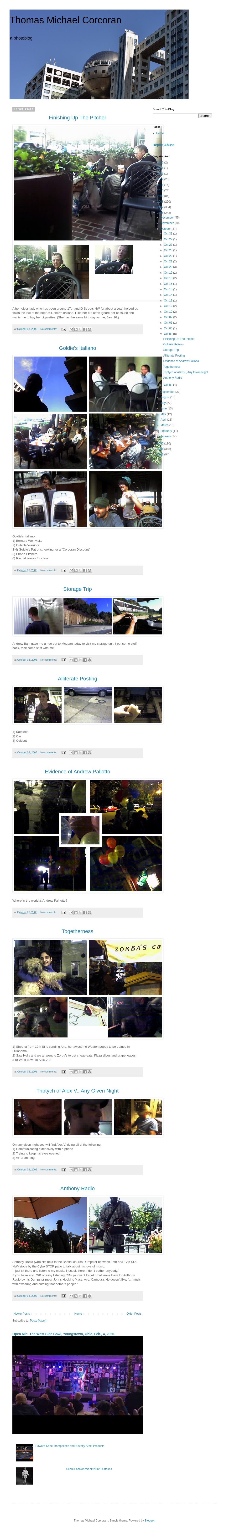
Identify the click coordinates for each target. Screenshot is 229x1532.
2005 (160, 443)
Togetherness (171, 366)
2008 (160, 201)
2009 (160, 196)
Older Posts (133, 1313)
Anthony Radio (172, 377)
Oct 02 (168, 385)
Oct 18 (168, 278)
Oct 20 (168, 267)
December (168, 217)
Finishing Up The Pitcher (178, 339)
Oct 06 (168, 322)
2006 (160, 212)
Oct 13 (168, 300)
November (168, 223)
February (167, 431)
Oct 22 (168, 256)
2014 (160, 168)
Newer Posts (22, 1313)
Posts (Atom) (38, 1320)
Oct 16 (168, 284)
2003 (160, 454)
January (166, 436)
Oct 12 (168, 306)
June (164, 408)
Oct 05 (168, 328)
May (164, 414)
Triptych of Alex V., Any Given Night (185, 372)
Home (78, 1313)
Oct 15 (168, 289)
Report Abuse (163, 145)
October (166, 228)
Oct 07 (168, 317)
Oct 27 (168, 244)
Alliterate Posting (174, 355)
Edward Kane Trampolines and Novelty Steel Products (70, 1446)
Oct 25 (168, 250)
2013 (160, 173)
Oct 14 (168, 294)
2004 (160, 449)
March (165, 425)
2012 (160, 179)
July (164, 403)
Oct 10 (168, 311)
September (168, 391)
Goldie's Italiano (173, 344)
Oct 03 (168, 334)
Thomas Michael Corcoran (65, 20)
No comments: (49, 328)
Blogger (150, 1520)
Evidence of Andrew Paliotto (181, 361)
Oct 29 (168, 239)
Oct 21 (168, 261)
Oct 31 (168, 233)
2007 (160, 207)
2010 (160, 190)
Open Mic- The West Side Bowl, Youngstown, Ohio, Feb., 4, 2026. (63, 1334)
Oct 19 (168, 272)
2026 (160, 162)
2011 (160, 185)
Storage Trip (171, 350)
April (164, 419)
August (165, 397)
